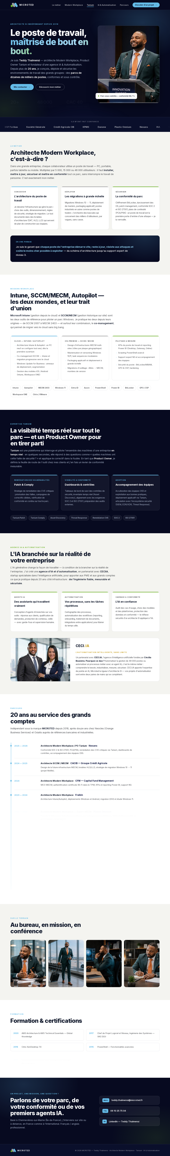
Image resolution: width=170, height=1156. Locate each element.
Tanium (90, 5)
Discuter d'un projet (146, 5)
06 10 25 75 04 (114, 1111)
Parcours (124, 5)
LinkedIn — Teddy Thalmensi (120, 1122)
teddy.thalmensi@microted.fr (122, 1101)
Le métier (56, 5)
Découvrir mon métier (50, 87)
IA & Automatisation (107, 5)
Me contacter (22, 87)
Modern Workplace (74, 5)
